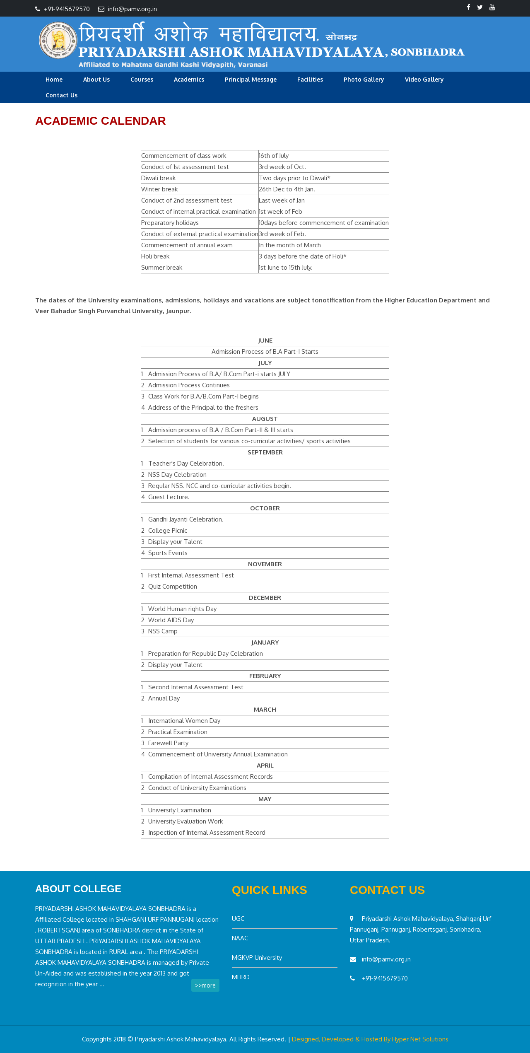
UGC (238, 919)
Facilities (310, 79)
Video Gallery (424, 79)
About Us (96, 79)
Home (54, 79)
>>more (205, 985)
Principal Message (251, 79)
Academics (189, 79)
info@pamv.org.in (132, 9)
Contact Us (61, 95)
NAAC (240, 938)
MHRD (241, 977)
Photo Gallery (364, 79)
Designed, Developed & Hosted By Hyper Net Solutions (370, 1039)
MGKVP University (257, 957)
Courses (141, 79)
